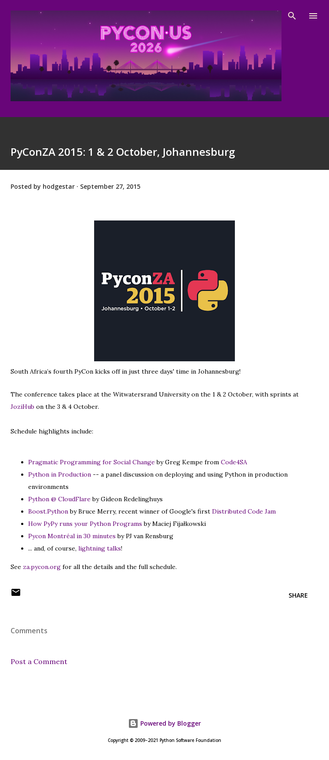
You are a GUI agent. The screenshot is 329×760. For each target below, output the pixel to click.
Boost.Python (48, 511)
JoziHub (22, 407)
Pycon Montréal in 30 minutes (72, 536)
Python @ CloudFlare (59, 499)
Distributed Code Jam (244, 511)
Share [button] (298, 595)
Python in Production (59, 474)
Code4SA (234, 462)
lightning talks (99, 548)
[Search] (292, 16)
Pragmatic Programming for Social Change (91, 462)
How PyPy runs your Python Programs (85, 524)
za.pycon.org (42, 567)
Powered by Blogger (164, 723)
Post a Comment (39, 661)
